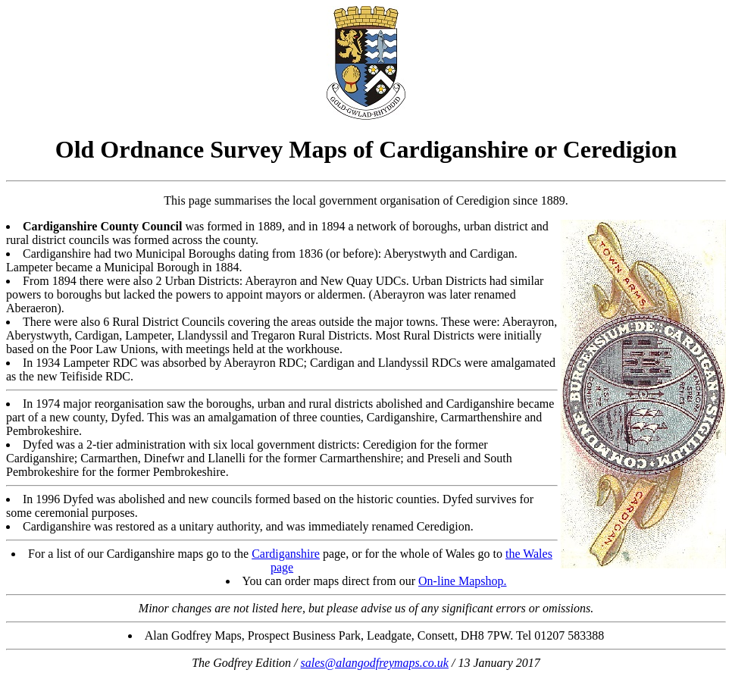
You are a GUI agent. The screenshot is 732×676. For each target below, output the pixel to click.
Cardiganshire (286, 553)
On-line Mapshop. (462, 580)
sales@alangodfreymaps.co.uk (375, 662)
